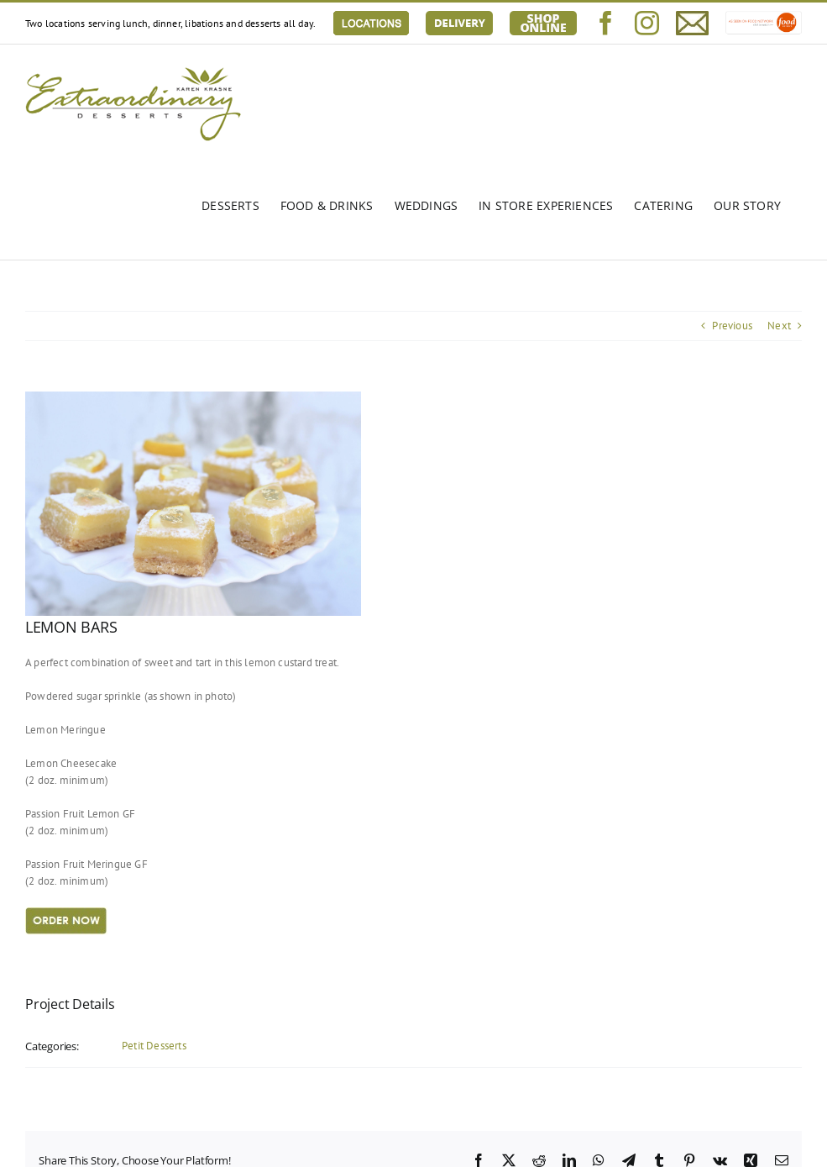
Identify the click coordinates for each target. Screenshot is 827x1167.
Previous (732, 325)
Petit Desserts (154, 1045)
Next (779, 325)
